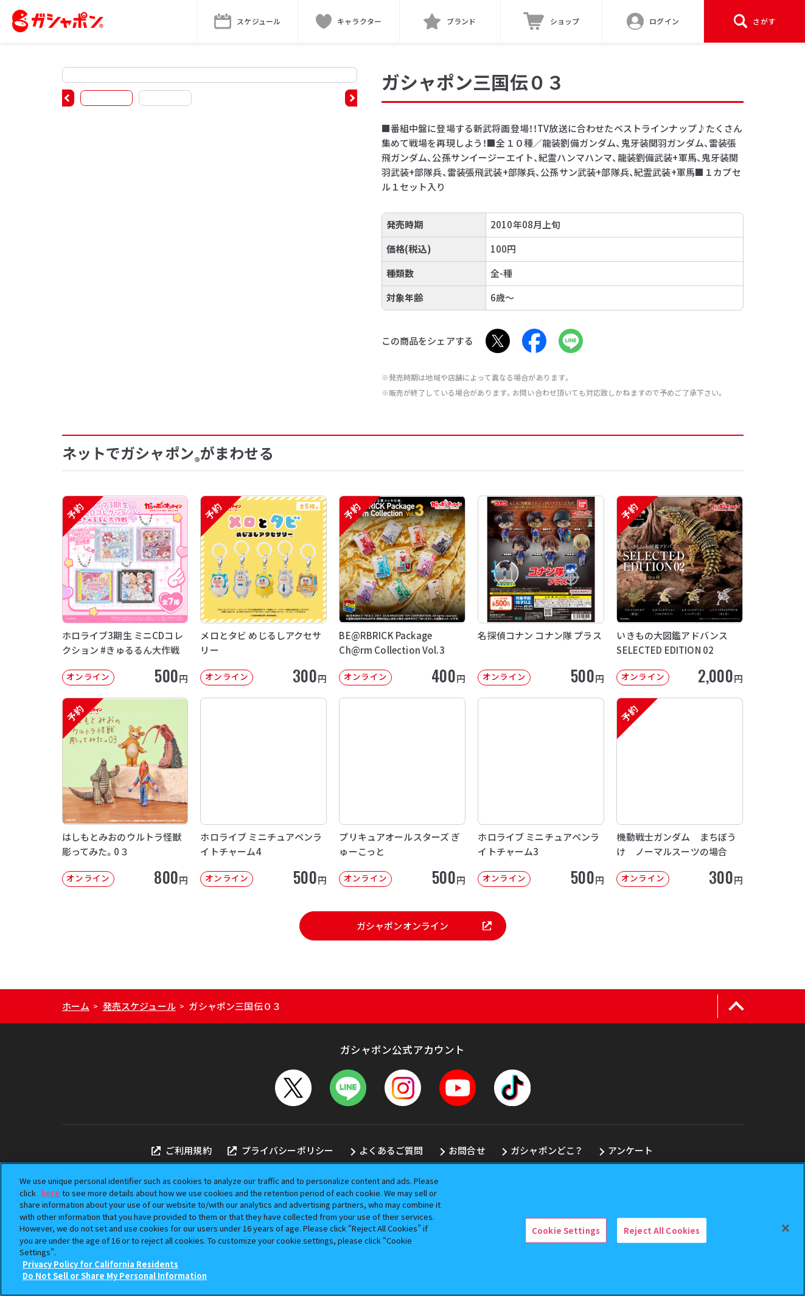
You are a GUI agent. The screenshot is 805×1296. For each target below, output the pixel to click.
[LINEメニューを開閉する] (348, 1088)
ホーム (75, 1006)
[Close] (785, 1227)
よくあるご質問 (391, 1150)
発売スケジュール (139, 1006)
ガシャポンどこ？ (546, 1150)
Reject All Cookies (662, 1230)
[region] (402, 1229)
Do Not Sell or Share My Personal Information (115, 1275)
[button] (68, 98)
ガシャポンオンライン (424, 925)
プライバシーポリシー (280, 1150)
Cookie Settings (566, 1230)
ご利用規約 (181, 1150)
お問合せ (467, 1150)
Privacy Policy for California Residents (100, 1264)
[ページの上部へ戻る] (736, 1006)
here (50, 1193)
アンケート (630, 1150)
